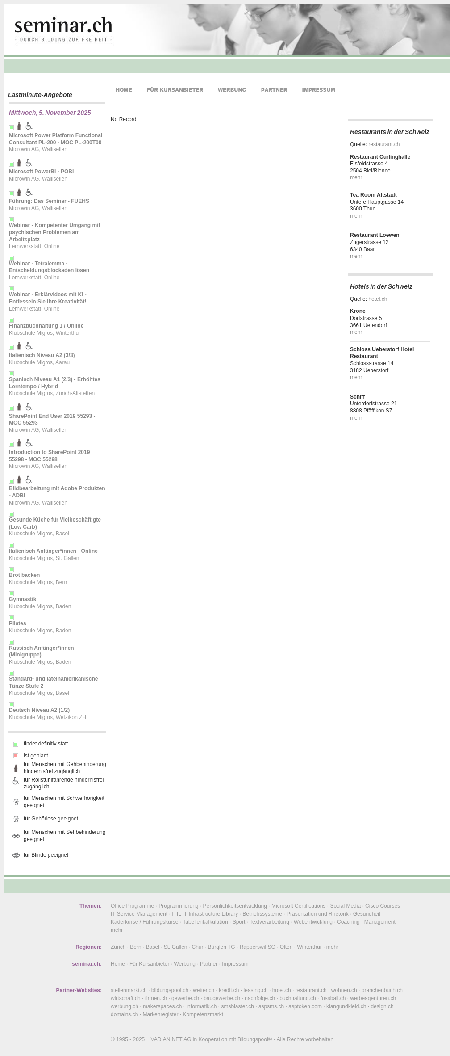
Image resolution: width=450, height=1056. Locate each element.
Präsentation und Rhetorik (318, 914)
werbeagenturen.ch (373, 998)
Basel (152, 947)
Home (118, 964)
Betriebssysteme (262, 914)
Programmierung (178, 906)
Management (380, 922)
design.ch (382, 1006)
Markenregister (160, 1014)
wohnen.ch (344, 990)
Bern (135, 947)
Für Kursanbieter (149, 964)
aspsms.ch (271, 1006)
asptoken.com (305, 1006)
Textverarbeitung (269, 922)
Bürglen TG (221, 947)
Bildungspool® (255, 1039)
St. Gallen (176, 947)
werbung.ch (124, 1006)
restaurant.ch (384, 144)
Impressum (235, 964)
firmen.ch (156, 998)
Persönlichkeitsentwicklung (235, 906)
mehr (356, 177)
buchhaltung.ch (297, 998)
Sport (239, 922)
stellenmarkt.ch (129, 990)
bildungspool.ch (169, 990)
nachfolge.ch (260, 998)
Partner (208, 964)
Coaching (348, 922)
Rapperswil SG (257, 947)
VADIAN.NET (167, 1039)
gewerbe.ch (185, 998)
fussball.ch (333, 998)
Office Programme (132, 906)
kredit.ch (229, 990)
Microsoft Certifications (298, 906)
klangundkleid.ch (346, 1006)
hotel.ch (377, 299)
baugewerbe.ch (222, 998)
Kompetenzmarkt (203, 1014)
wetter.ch (203, 990)
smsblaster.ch (237, 1006)
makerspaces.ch (162, 1006)
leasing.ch (256, 990)
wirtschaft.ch (126, 998)
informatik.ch (201, 1006)
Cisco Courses (382, 906)
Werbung (184, 964)
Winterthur (309, 947)
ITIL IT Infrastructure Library (205, 914)
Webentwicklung (313, 922)
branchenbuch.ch (382, 990)
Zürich (118, 947)
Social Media (345, 906)
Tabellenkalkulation (205, 922)
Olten (286, 947)
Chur (198, 947)
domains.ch (124, 1014)
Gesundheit (366, 914)
